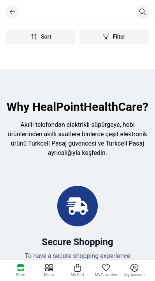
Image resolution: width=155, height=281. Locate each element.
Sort (41, 37)
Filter (114, 37)
